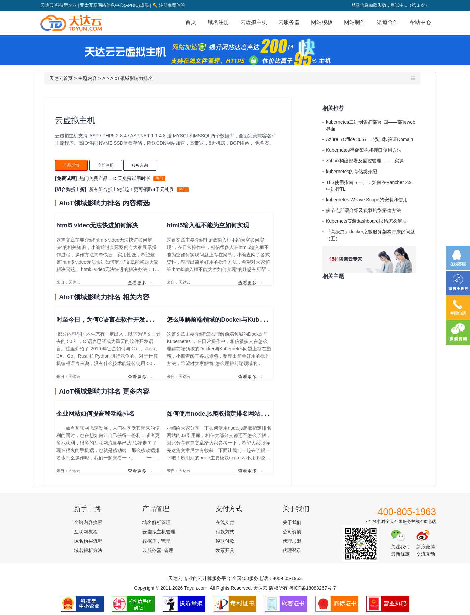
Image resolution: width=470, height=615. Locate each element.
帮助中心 (420, 22)
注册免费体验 (168, 5)
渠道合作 (387, 22)
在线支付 (225, 522)
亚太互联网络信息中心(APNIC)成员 (114, 5)
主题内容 (87, 78)
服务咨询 (140, 165)
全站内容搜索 (88, 522)
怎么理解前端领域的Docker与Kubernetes (224, 319)
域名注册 (218, 22)
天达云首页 (61, 78)
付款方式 (225, 531)
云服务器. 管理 (157, 550)
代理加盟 (292, 541)
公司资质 (292, 531)
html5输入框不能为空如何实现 (208, 225)
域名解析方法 (88, 550)
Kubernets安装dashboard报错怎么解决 (366, 221)
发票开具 (225, 550)
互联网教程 (86, 531)
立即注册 (106, 165)
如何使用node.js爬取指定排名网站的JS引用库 (229, 413)
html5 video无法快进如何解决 (97, 225)
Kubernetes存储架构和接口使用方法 (364, 150)
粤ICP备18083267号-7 (312, 588)
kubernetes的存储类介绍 (351, 171)
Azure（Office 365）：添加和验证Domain (369, 139)
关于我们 (292, 522)
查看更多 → (140, 282)
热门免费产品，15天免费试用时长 (115, 178)
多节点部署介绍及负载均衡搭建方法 (363, 210)
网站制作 (354, 22)
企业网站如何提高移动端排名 (95, 413)
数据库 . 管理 (156, 541)
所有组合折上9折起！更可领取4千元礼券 (131, 189)
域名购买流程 (88, 541)
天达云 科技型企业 (59, 5)
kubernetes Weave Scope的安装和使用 (367, 199)
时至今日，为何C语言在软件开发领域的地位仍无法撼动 (130, 319)
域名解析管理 (156, 522)
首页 (190, 22)
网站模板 (322, 22)
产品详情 (71, 165)
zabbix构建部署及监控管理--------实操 (365, 160)
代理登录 (292, 550)
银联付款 (225, 541)
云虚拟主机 (253, 22)
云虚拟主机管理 (158, 531)
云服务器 (289, 22)
